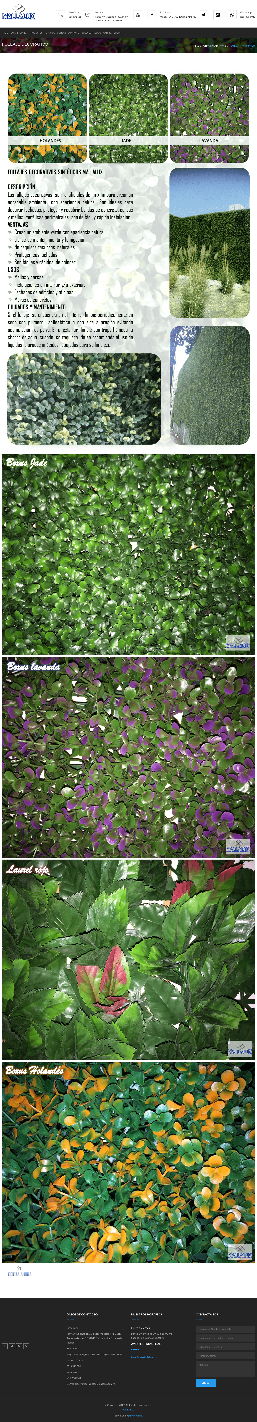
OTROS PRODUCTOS (214, 46)
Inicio (5, 32)
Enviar (206, 1382)
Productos (36, 32)
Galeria (107, 32)
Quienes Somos (19, 32)
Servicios (49, 32)
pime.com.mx (135, 1415)
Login (117, 32)
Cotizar (61, 32)
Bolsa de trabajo (91, 32)
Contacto (73, 32)
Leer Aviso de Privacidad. (145, 1357)
